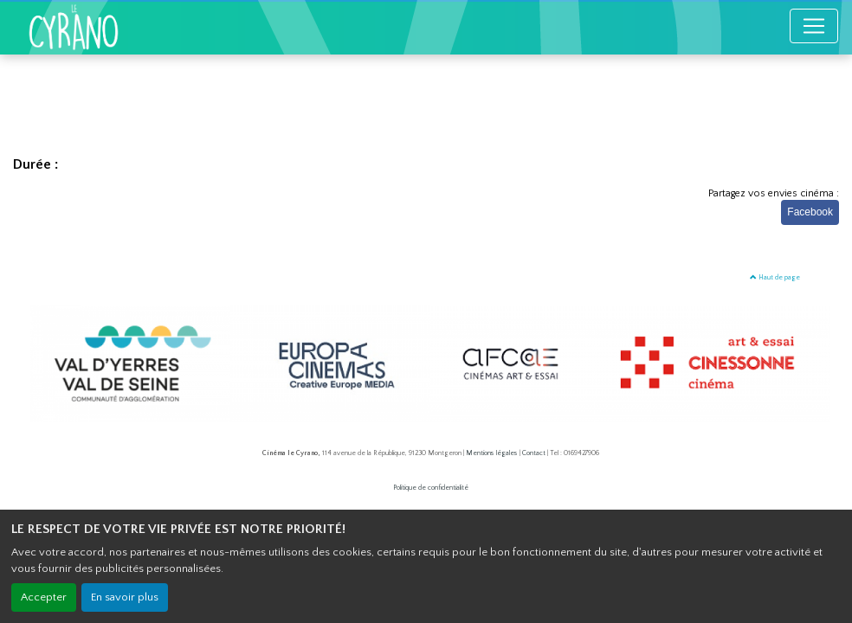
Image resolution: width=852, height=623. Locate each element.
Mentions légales (492, 453)
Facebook (810, 212)
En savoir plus (124, 597)
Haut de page (775, 277)
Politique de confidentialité (430, 487)
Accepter (44, 597)
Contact (533, 453)
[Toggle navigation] (814, 26)
